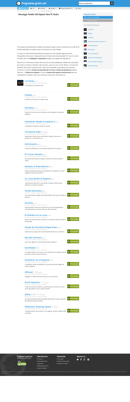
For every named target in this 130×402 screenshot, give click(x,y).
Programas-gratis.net (34, 3)
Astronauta (32, 146)
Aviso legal (60, 370)
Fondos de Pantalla (30, 84)
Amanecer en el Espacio (39, 268)
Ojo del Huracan (35, 244)
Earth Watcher (34, 291)
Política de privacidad (63, 372)
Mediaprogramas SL (43, 377)
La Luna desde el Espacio (40, 183)
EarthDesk (31, 255)
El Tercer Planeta (35, 157)
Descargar (73, 85)
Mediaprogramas (23, 369)
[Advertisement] (48, 30)
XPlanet (29, 281)
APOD (28, 304)
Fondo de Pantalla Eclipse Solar (44, 233)
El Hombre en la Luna (38, 221)
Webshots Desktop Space (40, 317)
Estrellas (30, 108)
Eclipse (29, 95)
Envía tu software (42, 379)
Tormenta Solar (34, 133)
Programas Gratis (90, 14)
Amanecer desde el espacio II (42, 123)
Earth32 (29, 208)
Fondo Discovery (35, 195)
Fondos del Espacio (91, 20)
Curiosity (30, 81)
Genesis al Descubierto (39, 170)
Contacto (40, 370)
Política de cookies (62, 374)
